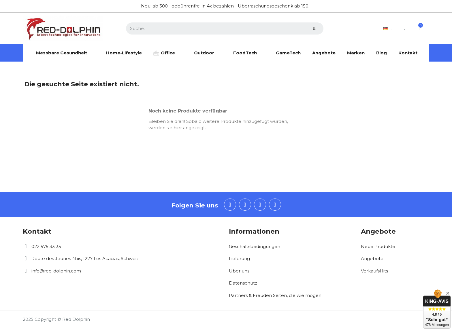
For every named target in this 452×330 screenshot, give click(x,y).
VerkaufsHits (374, 271)
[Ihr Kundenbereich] (404, 28)
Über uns (239, 271)
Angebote (372, 258)
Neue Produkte (378, 246)
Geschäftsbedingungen (254, 246)
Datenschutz (243, 283)
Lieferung (239, 258)
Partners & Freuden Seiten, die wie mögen (275, 295)
